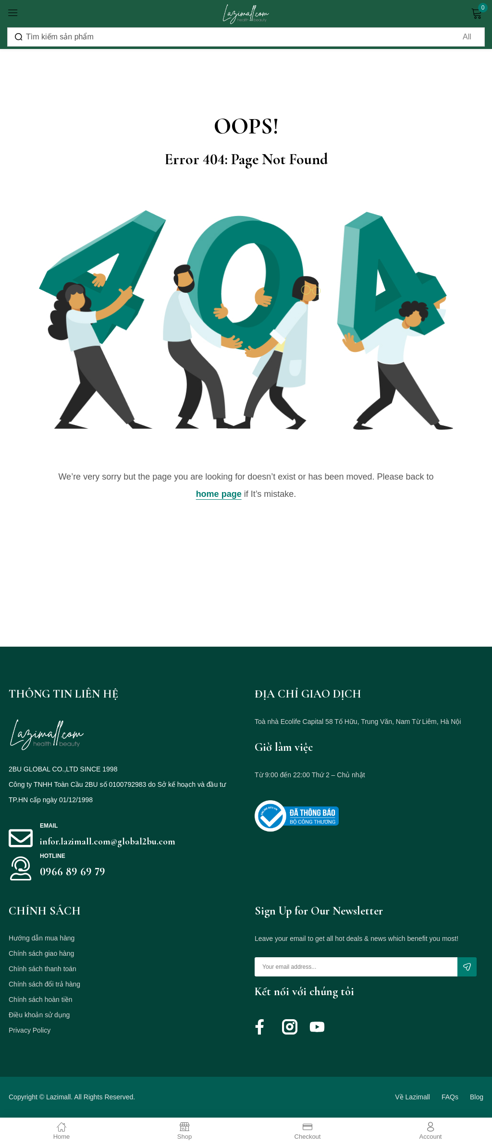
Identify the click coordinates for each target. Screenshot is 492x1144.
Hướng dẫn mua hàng (41, 938)
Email (49, 825)
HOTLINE (52, 856)
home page (219, 494)
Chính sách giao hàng (41, 953)
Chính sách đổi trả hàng (44, 984)
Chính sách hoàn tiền (41, 999)
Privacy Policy (29, 1030)
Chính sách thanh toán (42, 969)
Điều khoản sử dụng (39, 1015)
